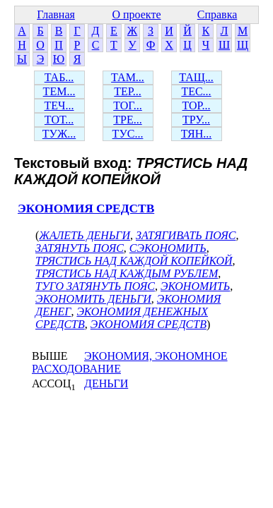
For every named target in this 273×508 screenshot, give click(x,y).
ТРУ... (196, 120)
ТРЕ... (127, 120)
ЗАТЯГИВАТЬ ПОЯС (186, 235)
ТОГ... (127, 105)
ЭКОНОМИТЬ (195, 286)
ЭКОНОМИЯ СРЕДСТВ (86, 208)
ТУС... (128, 134)
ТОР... (196, 105)
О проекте (136, 14)
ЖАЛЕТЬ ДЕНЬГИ (84, 235)
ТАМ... (127, 77)
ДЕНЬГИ (106, 383)
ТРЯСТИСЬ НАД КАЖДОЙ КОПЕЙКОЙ (134, 261)
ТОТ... (59, 120)
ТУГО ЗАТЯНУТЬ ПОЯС (95, 286)
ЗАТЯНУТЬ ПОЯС (79, 248)
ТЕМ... (59, 91)
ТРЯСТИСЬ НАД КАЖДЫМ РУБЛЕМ (126, 273)
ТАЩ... (196, 77)
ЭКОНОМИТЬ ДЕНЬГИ (93, 299)
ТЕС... (196, 91)
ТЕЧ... (59, 105)
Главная (56, 14)
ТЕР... (127, 91)
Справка (217, 14)
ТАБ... (59, 77)
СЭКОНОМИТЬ (168, 248)
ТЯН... (196, 134)
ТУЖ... (59, 134)
